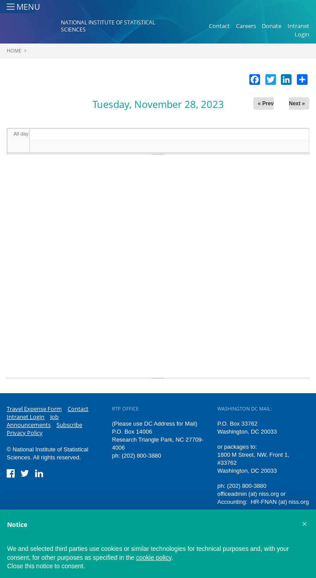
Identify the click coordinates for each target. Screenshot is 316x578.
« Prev (266, 103)
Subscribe (69, 425)
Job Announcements (33, 421)
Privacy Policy (25, 433)
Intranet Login (298, 30)
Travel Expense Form (34, 409)
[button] (304, 524)
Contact (219, 26)
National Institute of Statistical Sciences (108, 26)
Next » (297, 103)
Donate (271, 26)
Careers (246, 26)
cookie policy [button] (153, 557)
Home (14, 50)
